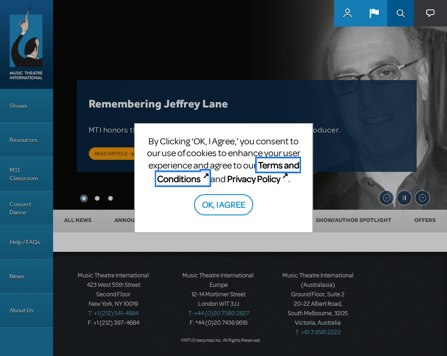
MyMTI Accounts (347, 13)
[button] (374, 13)
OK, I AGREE (223, 204)
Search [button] (400, 13)
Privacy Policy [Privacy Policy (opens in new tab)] (253, 179)
